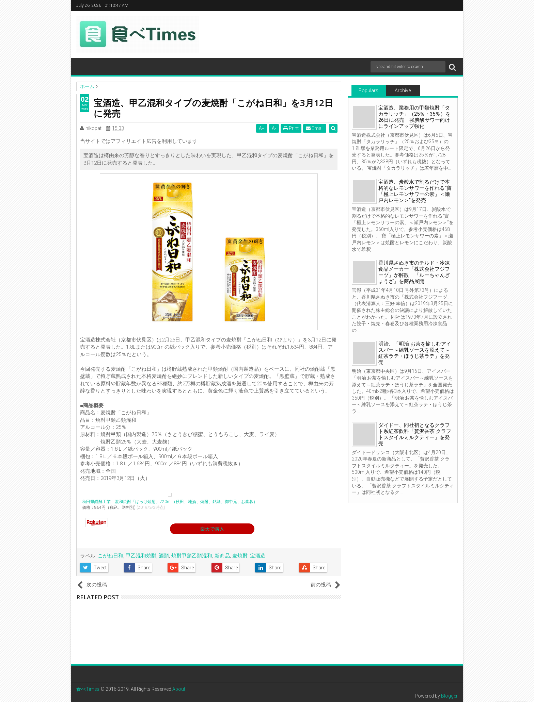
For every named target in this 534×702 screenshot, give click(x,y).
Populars (368, 90)
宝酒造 (257, 556)
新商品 (222, 556)
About (178, 689)
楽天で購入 (212, 529)
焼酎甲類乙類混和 (191, 556)
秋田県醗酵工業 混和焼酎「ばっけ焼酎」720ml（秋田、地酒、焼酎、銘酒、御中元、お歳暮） (169, 501)
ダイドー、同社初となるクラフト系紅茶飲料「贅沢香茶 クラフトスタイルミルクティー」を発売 (414, 434)
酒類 (164, 556)
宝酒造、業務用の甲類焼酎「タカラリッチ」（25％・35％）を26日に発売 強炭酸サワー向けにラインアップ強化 (414, 117)
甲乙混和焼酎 (141, 556)
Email (315, 128)
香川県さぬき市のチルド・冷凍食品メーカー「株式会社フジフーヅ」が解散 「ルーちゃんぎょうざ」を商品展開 (414, 272)
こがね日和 (110, 556)
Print (291, 128)
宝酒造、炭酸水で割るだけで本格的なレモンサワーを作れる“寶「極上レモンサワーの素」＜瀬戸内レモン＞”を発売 (415, 191)
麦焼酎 (240, 556)
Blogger (449, 696)
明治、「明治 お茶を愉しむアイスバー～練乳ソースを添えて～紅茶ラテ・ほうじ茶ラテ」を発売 (414, 353)
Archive (403, 90)
